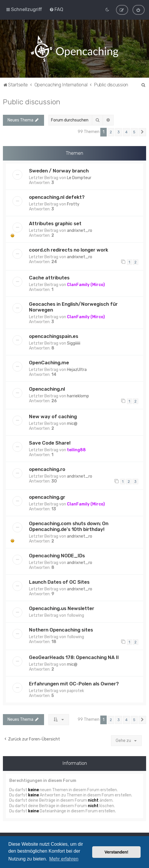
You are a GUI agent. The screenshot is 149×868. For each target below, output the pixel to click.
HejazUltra (77, 369)
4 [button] (126, 132)
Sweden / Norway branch (59, 171)
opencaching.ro (47, 469)
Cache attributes (49, 278)
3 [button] (118, 132)
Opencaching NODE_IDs (57, 555)
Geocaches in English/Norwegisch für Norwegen (73, 307)
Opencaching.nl (47, 389)
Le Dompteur (79, 177)
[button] (142, 132)
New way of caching (53, 416)
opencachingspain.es (53, 336)
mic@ (72, 423)
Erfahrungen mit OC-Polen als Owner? (74, 684)
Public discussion (31, 101)
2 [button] (111, 132)
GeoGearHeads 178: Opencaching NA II (74, 657)
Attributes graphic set (55, 223)
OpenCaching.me (49, 362)
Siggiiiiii (73, 343)
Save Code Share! (49, 443)
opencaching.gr (47, 497)
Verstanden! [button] (116, 852)
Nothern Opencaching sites (61, 630)
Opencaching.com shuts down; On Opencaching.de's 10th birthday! (68, 526)
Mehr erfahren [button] (64, 858)
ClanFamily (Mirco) (86, 284)
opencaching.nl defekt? (57, 197)
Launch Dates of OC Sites (59, 582)
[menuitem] (56, 9)
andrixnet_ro (79, 230)
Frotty (73, 204)
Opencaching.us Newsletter (61, 608)
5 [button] (134, 132)
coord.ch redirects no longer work (68, 250)
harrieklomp (78, 396)
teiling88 (76, 449)
